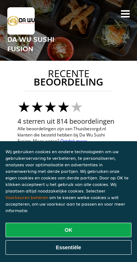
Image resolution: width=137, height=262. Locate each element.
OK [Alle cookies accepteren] (68, 230)
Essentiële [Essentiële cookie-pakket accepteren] (68, 247)
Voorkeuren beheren (26, 197)
